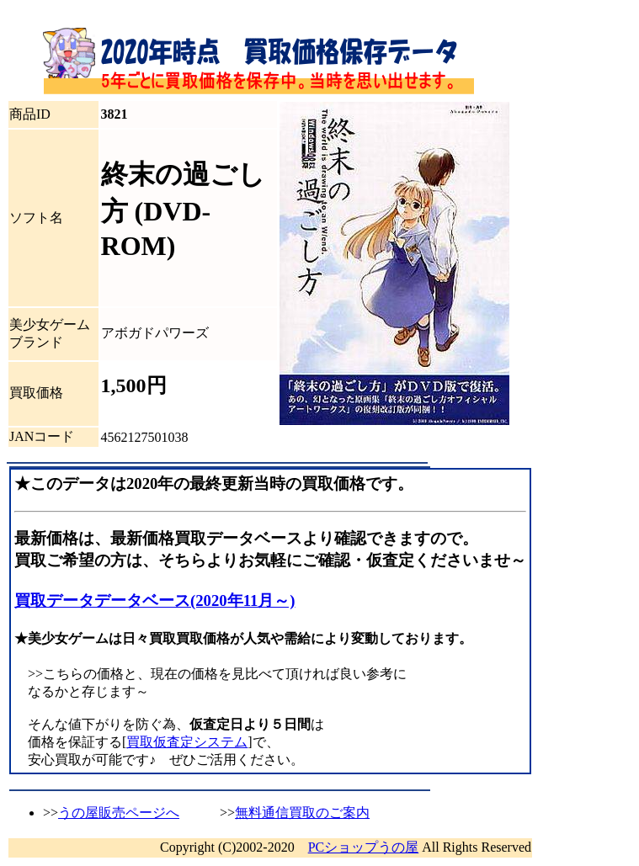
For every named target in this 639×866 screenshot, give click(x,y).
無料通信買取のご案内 (302, 812)
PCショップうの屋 (363, 847)
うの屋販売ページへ (118, 812)
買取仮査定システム (187, 742)
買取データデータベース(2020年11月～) (155, 600)
